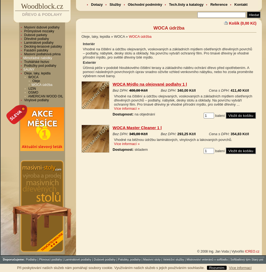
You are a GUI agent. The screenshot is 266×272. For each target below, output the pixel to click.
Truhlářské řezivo (36, 62)
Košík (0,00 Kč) (242, 23)
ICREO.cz (252, 251)
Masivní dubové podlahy (41, 27)
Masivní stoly (152, 259)
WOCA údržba (41, 85)
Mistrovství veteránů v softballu (207, 259)
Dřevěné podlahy (36, 39)
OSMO (32, 92)
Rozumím (216, 268)
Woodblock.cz (42, 6)
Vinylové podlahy (36, 100)
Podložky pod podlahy (39, 66)
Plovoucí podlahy (50, 259)
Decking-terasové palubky (42, 46)
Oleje (35, 81)
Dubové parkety (35, 35)
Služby (115, 4)
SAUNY (28, 69)
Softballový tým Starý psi (246, 259)
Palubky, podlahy (129, 259)
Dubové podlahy (105, 259)
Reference (218, 4)
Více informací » (127, 108)
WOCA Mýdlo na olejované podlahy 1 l (150, 84)
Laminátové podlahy (38, 43)
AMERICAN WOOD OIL (45, 96)
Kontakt (240, 4)
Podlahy (31, 259)
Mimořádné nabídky (37, 58)
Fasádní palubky (35, 50)
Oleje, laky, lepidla (37, 73)
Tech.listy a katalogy (186, 4)
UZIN (31, 89)
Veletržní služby (173, 259)
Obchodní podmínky (145, 4)
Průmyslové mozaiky (38, 31)
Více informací (240, 268)
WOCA (33, 77)
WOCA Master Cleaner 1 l (137, 127)
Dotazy (97, 4)
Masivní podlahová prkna (42, 54)
